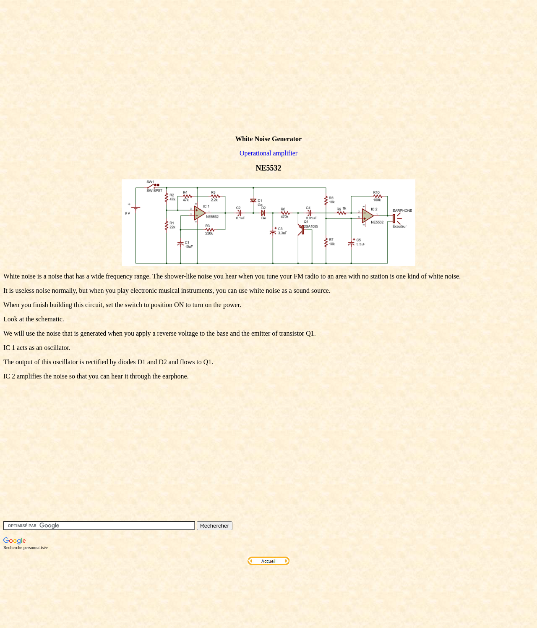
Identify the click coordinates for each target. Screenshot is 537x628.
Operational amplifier (268, 153)
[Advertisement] (156, 81)
